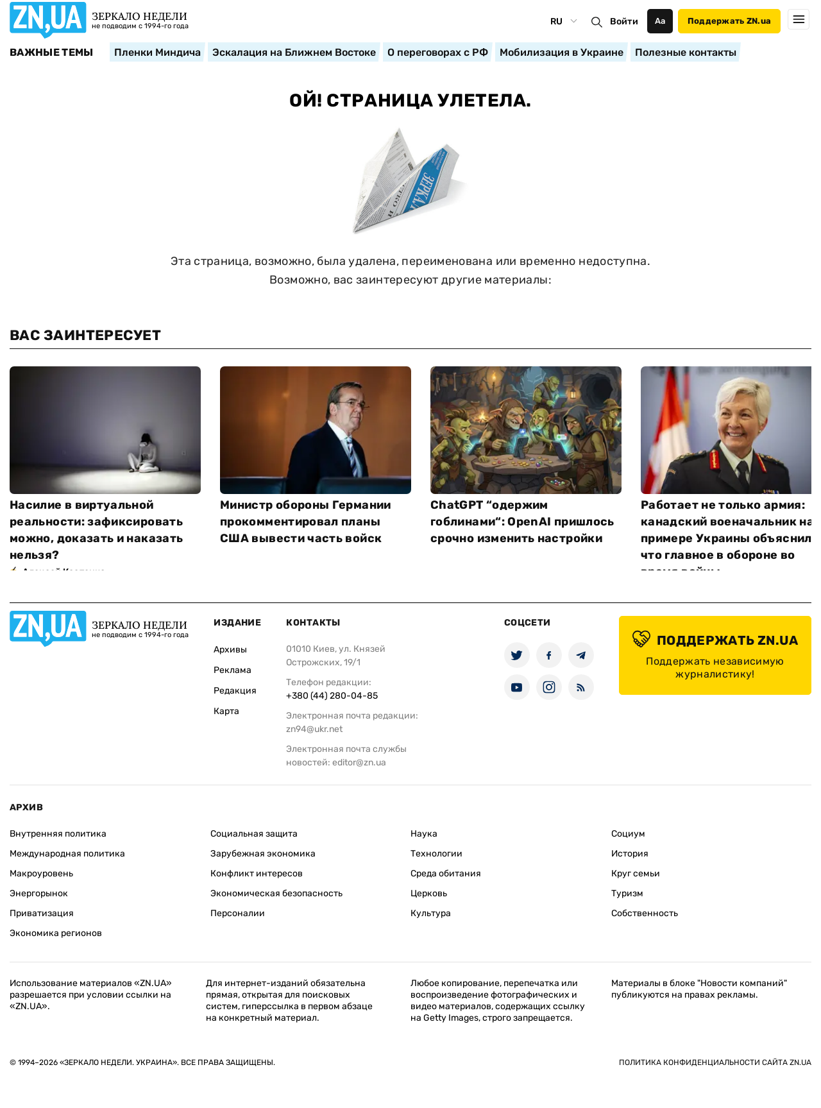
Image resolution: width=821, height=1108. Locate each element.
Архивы (230, 649)
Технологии (436, 853)
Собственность (644, 913)
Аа (660, 21)
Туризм (627, 893)
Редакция (235, 690)
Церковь (428, 893)
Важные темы (52, 52)
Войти (624, 21)
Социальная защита (254, 833)
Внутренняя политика (58, 833)
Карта (226, 711)
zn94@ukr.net (314, 729)
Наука (423, 833)
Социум (628, 833)
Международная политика (67, 853)
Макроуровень (41, 873)
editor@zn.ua (359, 762)
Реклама (232, 670)
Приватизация (42, 913)
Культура (430, 913)
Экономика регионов (56, 933)
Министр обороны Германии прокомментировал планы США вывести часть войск (305, 521)
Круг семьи (635, 873)
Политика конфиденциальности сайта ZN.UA (715, 1062)
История (629, 853)
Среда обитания (445, 873)
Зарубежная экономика (263, 853)
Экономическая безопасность (276, 893)
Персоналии (237, 913)
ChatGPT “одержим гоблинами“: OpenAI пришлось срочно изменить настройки (522, 521)
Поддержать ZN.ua (729, 21)
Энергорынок (39, 893)
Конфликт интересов (256, 873)
